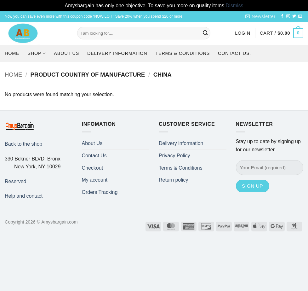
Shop (36, 53)
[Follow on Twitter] (294, 16)
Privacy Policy (174, 155)
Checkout (92, 168)
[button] (260, 16)
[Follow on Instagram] (288, 16)
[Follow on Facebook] (282, 16)
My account (95, 180)
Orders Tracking (100, 192)
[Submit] (205, 33)
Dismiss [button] (234, 5)
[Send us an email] (300, 16)
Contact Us (94, 155)
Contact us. (234, 53)
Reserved (15, 181)
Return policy (173, 180)
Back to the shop (23, 144)
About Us (66, 53)
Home (12, 53)
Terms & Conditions (182, 53)
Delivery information (117, 53)
